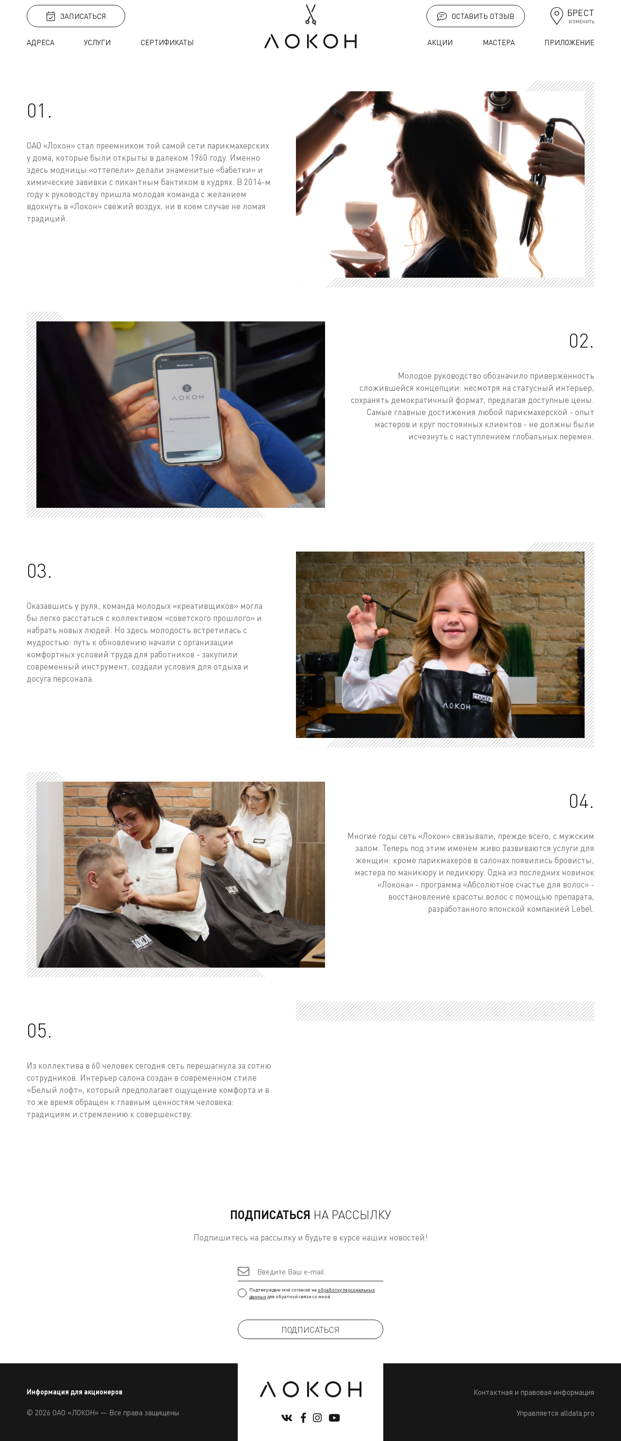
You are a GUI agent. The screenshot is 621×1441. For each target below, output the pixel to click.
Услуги (97, 42)
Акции (440, 42)
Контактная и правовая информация (534, 1392)
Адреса (40, 42)
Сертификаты (167, 42)
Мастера (499, 42)
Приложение (569, 42)
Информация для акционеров (75, 1392)
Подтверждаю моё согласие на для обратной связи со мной (310, 1293)
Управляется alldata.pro (555, 1412)
